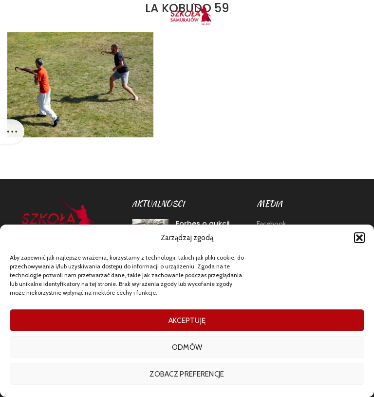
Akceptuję (187, 320)
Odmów (187, 347)
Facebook (271, 223)
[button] (359, 238)
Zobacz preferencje (187, 374)
